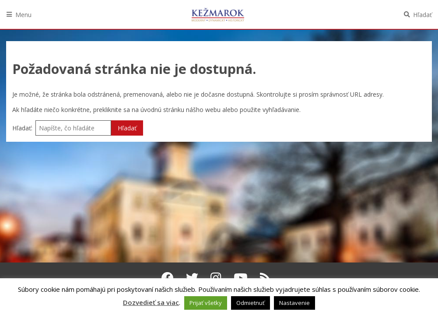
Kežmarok (218, 14)
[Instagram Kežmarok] (215, 278)
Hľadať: (22, 128)
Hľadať (422, 14)
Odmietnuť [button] (250, 303)
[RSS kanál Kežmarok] (265, 278)
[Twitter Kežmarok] (192, 278)
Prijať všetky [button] (205, 303)
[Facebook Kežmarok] (167, 278)
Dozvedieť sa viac (151, 302)
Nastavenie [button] (294, 303)
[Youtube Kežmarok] (241, 278)
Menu (23, 14)
